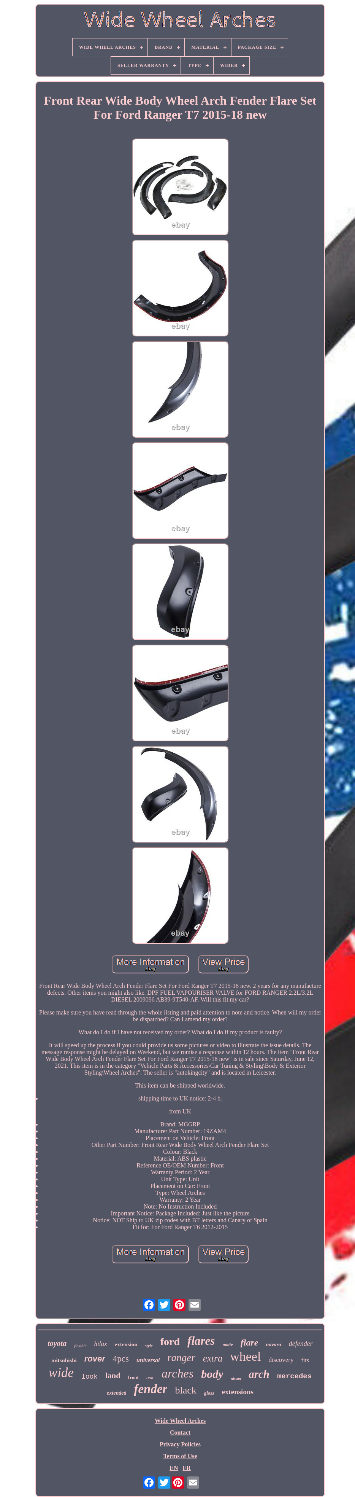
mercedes (294, 1376)
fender (150, 1389)
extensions (237, 1392)
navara (273, 1344)
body (212, 1374)
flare (249, 1342)
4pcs (121, 1358)
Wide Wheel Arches (180, 1420)
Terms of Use (180, 1456)
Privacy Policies (180, 1444)
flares (201, 1340)
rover (94, 1358)
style (149, 1345)
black (185, 1390)
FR (186, 1468)
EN (174, 1468)
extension (126, 1344)
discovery (280, 1359)
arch (259, 1374)
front (133, 1377)
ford (170, 1341)
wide (61, 1372)
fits (305, 1360)
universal (148, 1360)
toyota (57, 1343)
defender (301, 1343)
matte (227, 1344)
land (112, 1375)
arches (177, 1373)
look (89, 1377)
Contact (180, 1432)
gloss (209, 1393)
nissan (236, 1378)
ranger (181, 1357)
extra (212, 1358)
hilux (100, 1343)
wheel (245, 1356)
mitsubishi (64, 1360)
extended (116, 1393)
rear (150, 1377)
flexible (80, 1345)
